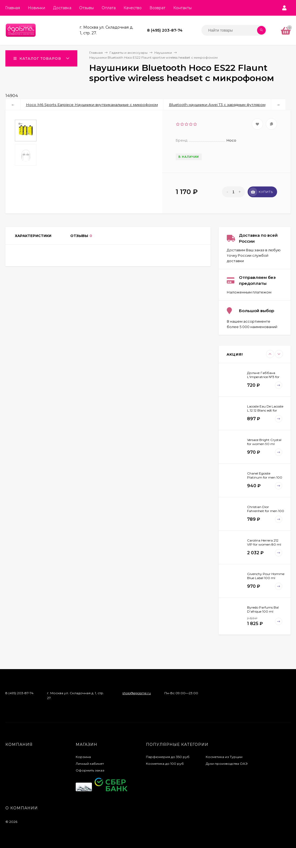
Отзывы (86, 7)
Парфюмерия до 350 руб (167, 757)
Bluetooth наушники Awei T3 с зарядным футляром (217, 104)
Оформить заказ (90, 770)
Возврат (157, 7)
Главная (12, 7)
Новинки (36, 7)
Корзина (83, 757)
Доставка (62, 7)
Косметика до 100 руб (165, 764)
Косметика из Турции (224, 757)
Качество (133, 7)
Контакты (182, 7)
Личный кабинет (90, 764)
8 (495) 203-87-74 (164, 30)
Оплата (109, 7)
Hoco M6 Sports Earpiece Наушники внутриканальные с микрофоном (92, 104)
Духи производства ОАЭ (227, 764)
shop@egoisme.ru (136, 693)
